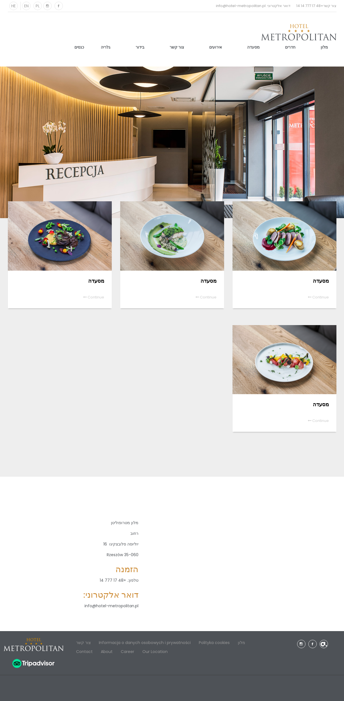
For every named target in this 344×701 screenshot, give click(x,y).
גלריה (105, 47)
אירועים (215, 47)
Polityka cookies (214, 642)
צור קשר (177, 47)
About (107, 651)
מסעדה (253, 47)
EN (26, 6)
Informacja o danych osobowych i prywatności (145, 642)
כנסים (79, 47)
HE (13, 6)
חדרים (290, 47)
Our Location (155, 651)
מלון (324, 47)
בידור (140, 47)
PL (38, 6)
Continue (318, 297)
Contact (84, 651)
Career (127, 651)
